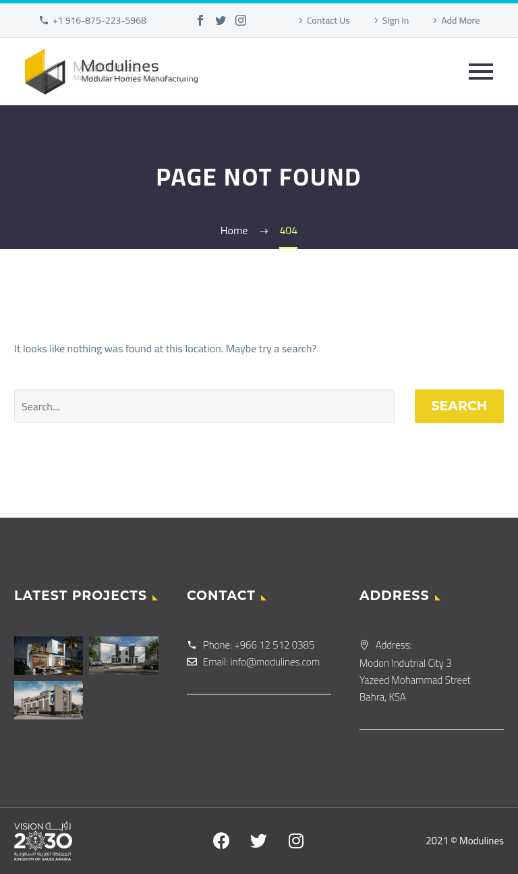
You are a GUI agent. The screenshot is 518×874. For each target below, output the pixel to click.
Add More (460, 20)
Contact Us (328, 20)
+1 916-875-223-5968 (99, 20)
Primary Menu (481, 71)
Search (460, 406)
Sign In (395, 20)
